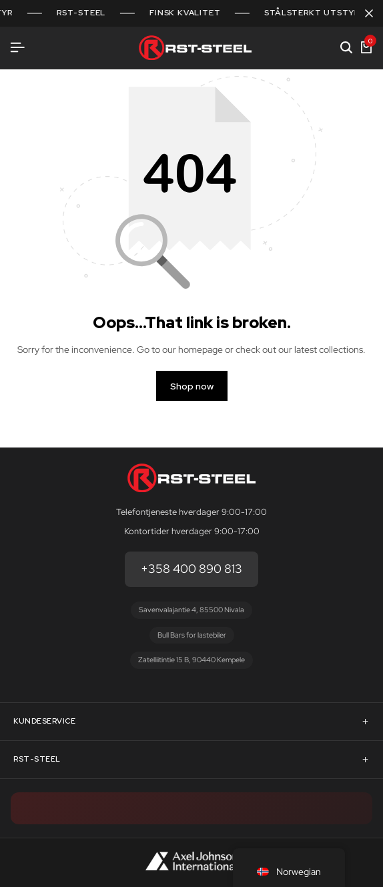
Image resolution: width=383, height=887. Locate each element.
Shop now (192, 386)
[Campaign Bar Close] (369, 13)
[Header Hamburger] (17, 47)
